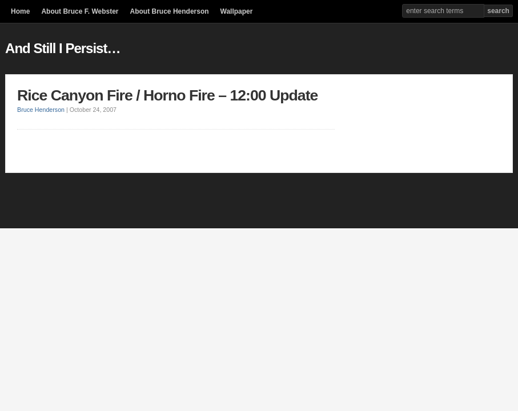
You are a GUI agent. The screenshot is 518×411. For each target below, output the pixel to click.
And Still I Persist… (62, 48)
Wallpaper (236, 11)
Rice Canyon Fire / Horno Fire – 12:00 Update (167, 95)
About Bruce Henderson (169, 11)
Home (20, 11)
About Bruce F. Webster (79, 11)
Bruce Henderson (41, 109)
